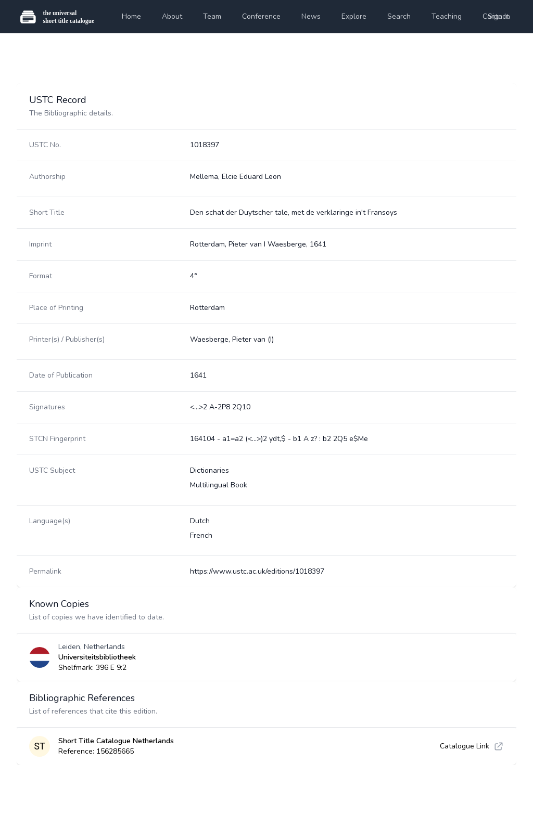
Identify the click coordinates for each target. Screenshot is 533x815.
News (311, 16)
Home (131, 16)
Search (399, 16)
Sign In (499, 16)
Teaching (447, 16)
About (172, 16)
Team (212, 16)
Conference (261, 16)
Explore (353, 16)
